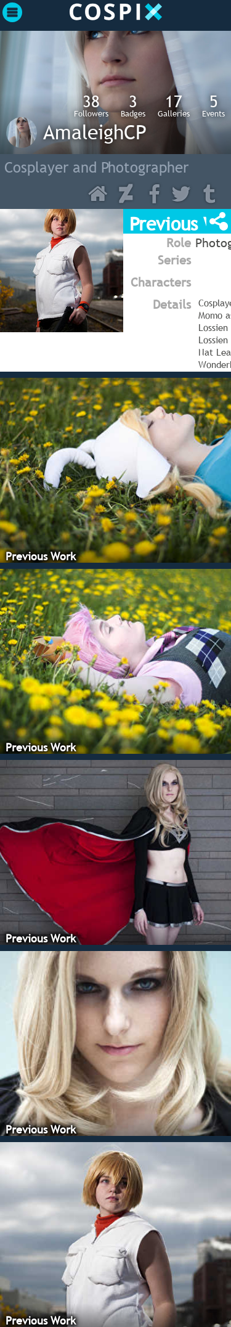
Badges (133, 105)
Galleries (174, 105)
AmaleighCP (95, 132)
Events (213, 105)
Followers (91, 105)
